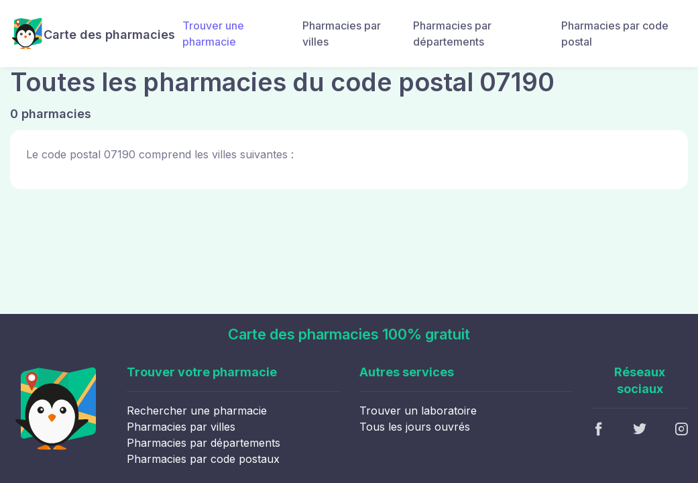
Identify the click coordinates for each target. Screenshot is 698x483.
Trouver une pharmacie (213, 33)
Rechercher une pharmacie (197, 410)
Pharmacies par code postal (614, 33)
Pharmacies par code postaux (203, 459)
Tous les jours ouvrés (414, 426)
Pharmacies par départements (452, 33)
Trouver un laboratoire (418, 410)
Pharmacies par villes (341, 33)
